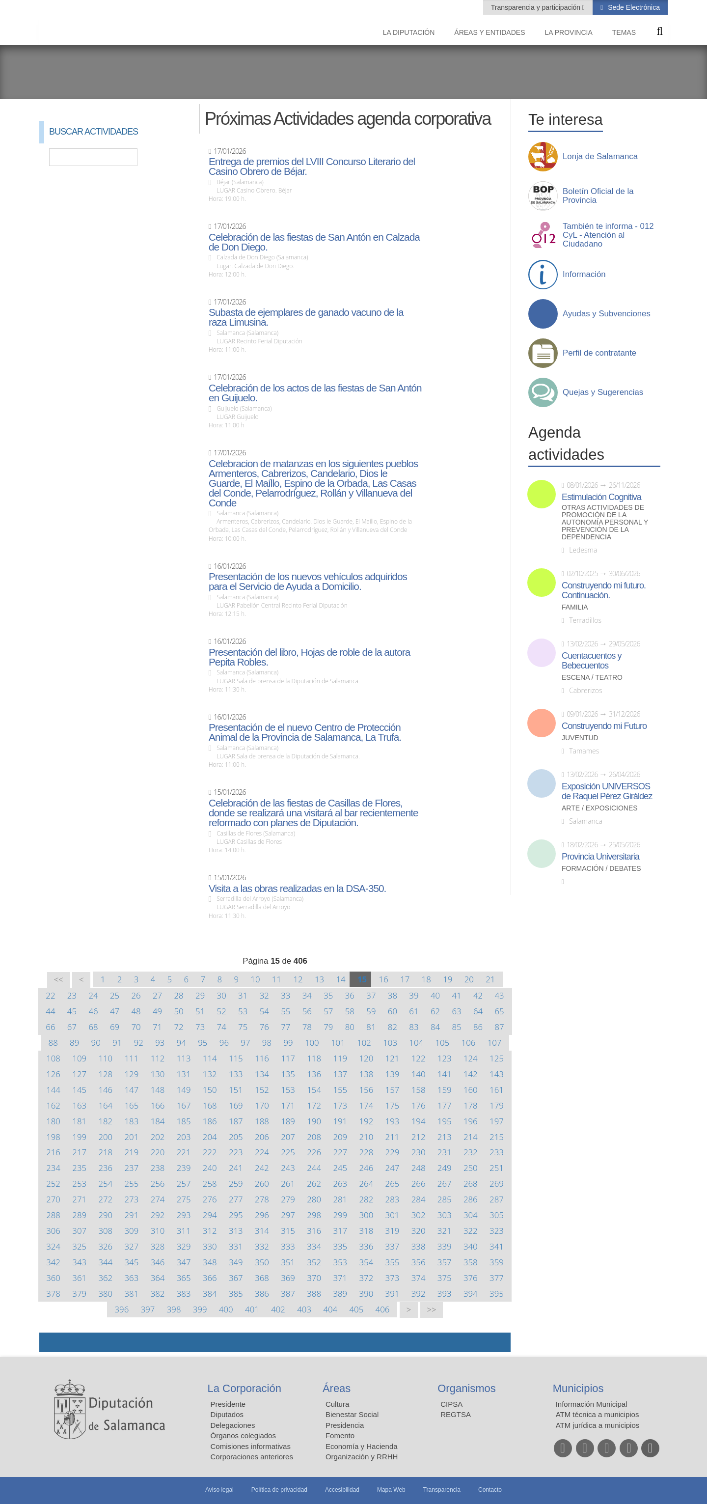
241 (236, 1167)
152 (262, 1089)
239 (184, 1167)
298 (314, 1215)
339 (444, 1246)
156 (366, 1089)
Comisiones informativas (251, 1446)
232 (470, 1152)
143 (496, 1074)
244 (314, 1167)
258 (210, 1183)
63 (456, 1011)
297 (288, 1215)
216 (53, 1152)
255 (132, 1183)
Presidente (228, 1404)
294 (210, 1215)
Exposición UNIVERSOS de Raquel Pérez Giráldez (607, 791)
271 (79, 1199)
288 (53, 1215)
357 (444, 1262)
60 (392, 1011)
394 (470, 1293)
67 (72, 1026)
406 (383, 1309)
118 (314, 1058)
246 (366, 1167)
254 (105, 1183)
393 (444, 1293)
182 (105, 1121)
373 (392, 1277)
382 (158, 1293)
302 (418, 1215)
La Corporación (244, 1388)
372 (366, 1277)
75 (242, 1026)
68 (93, 1026)
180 (53, 1121)
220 (158, 1152)
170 (262, 1105)
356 (418, 1262)
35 (328, 995)
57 (328, 1011)
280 (314, 1199)
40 (435, 995)
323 (496, 1230)
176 (418, 1105)
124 (470, 1058)
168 (210, 1105)
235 (79, 1167)
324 (53, 1246)
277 (236, 1199)
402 (278, 1309)
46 (93, 1011)
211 (392, 1136)
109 (79, 1058)
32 (264, 995)
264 (366, 1183)
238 (158, 1167)
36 (349, 995)
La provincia (569, 32)
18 (426, 979)
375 (444, 1277)
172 (314, 1105)
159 (444, 1089)
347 (184, 1262)
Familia (575, 607)
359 (496, 1262)
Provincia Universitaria (600, 857)
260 (262, 1183)
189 (288, 1121)
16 (383, 979)
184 (158, 1121)
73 (200, 1026)
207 (288, 1136)
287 (496, 1199)
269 (496, 1183)
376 (470, 1277)
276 (210, 1199)
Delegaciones (233, 1425)
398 (174, 1309)
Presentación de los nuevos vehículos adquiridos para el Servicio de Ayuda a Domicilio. (308, 581)
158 (418, 1089)
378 (53, 1293)
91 (117, 1042)
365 (184, 1277)
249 (444, 1167)
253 (79, 1183)
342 (53, 1262)
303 (444, 1215)
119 (340, 1058)
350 (262, 1262)
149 (184, 1089)
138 (366, 1074)
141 (444, 1074)
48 (135, 1011)
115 (236, 1058)
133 (236, 1074)
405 (357, 1309)
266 (418, 1183)
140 (418, 1074)
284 (418, 1199)
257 (184, 1183)
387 (288, 1293)
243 (288, 1167)
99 (288, 1042)
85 (456, 1026)
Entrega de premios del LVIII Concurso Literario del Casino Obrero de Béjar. (312, 166)
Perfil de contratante (599, 353)
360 (53, 1277)
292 (158, 1215)
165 (132, 1105)
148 (158, 1089)
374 (418, 1277)
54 (264, 1011)
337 (392, 1246)
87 (499, 1026)
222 (210, 1152)
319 (392, 1230)
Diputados (227, 1414)
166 (158, 1105)
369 (288, 1277)
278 (262, 1199)
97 (245, 1042)
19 (447, 979)
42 (478, 995)
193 (392, 1121)
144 (53, 1089)
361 (79, 1277)
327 (132, 1246)
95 (202, 1042)
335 (340, 1246)
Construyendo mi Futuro (604, 726)
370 (314, 1277)
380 (105, 1293)
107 (495, 1042)
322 (470, 1230)
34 (307, 995)
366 (210, 1277)
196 (470, 1121)
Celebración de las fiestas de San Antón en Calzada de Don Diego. (314, 242)
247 (392, 1167)
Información (584, 274)
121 (392, 1058)
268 (470, 1183)
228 (366, 1152)
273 (132, 1199)
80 (349, 1026)
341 (496, 1246)
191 (340, 1121)
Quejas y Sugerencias (603, 392)
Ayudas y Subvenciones (607, 313)
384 (210, 1293)
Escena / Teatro (592, 677)
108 (53, 1058)
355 (392, 1262)
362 (105, 1277)
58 (349, 1011)
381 (132, 1293)
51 (200, 1011)
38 (392, 995)
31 (242, 995)
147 (132, 1089)
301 (392, 1215)
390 (366, 1293)
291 (132, 1215)
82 (392, 1026)
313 (236, 1230)
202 (158, 1136)
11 (276, 979)
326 (105, 1246)
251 (496, 1167)
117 (288, 1058)
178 (470, 1105)
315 (288, 1230)
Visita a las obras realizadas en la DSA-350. (297, 888)
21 (490, 979)
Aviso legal (219, 1489)
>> (431, 1309)
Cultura (337, 1404)
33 (285, 995)
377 (496, 1277)
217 (79, 1152)
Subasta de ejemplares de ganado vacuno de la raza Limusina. (306, 317)
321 (444, 1230)
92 (138, 1042)
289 (79, 1215)
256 (158, 1183)
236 (105, 1167)
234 (53, 1167)
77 (285, 1026)
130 (158, 1074)
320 (418, 1230)
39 (413, 995)
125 (496, 1058)
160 (470, 1089)
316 (314, 1230)
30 (221, 995)
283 (392, 1199)
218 (105, 1152)
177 (444, 1105)
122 (418, 1058)
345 (132, 1262)
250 (470, 1167)
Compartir (51, 1342)
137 (340, 1074)
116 (262, 1058)
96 (224, 1042)
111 (132, 1058)
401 (252, 1309)
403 (304, 1309)
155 (340, 1089)
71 (157, 1026)
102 (364, 1042)
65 (499, 1011)
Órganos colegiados (243, 1435)
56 (307, 1011)
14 (340, 979)
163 (79, 1105)
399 (200, 1309)
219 (132, 1152)
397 (148, 1309)
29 (200, 995)
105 (442, 1042)
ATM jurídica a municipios (598, 1425)
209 (340, 1136)
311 (184, 1230)
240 (210, 1167)
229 (392, 1152)
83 (413, 1026)
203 (184, 1136)
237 (132, 1167)
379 (79, 1293)
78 (307, 1026)
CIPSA (451, 1404)
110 (105, 1058)
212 (418, 1136)
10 (255, 979)
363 (132, 1277)
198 (53, 1136)
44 (50, 1011)
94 (181, 1042)
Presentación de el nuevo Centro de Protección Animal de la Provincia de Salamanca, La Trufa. (305, 732)
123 (444, 1058)
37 (371, 995)
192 (366, 1121)
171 (288, 1105)
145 (79, 1089)
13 (319, 979)
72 (179, 1026)
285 (444, 1199)
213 (444, 1136)
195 (444, 1121)
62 (435, 1011)
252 (53, 1183)
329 (184, 1246)
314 (262, 1230)
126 (53, 1074)
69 (114, 1026)
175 (392, 1105)
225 (288, 1152)
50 (179, 1011)
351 (288, 1262)
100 (312, 1042)
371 (340, 1277)
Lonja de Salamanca (600, 156)
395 (496, 1293)
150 (210, 1089)
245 (340, 1167)
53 (242, 1011)
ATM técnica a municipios (597, 1414)
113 (184, 1058)
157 (392, 1089)
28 (179, 995)
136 (314, 1074)
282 (366, 1199)
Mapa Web (391, 1489)
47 (114, 1011)
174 (366, 1105)
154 (314, 1089)
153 (288, 1089)
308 (105, 1230)
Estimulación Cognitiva (601, 497)
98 (267, 1042)
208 (314, 1136)
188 (262, 1121)
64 (478, 1011)
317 (340, 1230)
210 (366, 1136)
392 (418, 1293)
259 (236, 1183)
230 (418, 1152)
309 (132, 1230)
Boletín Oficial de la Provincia (598, 196)
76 (264, 1026)
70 (135, 1026)
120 (366, 1058)
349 (236, 1262)
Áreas (337, 1388)
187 (236, 1121)
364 (158, 1277)
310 (158, 1230)
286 (470, 1199)
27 (157, 995)
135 (288, 1074)
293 (184, 1215)
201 (132, 1136)
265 (392, 1183)
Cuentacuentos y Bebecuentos (592, 660)
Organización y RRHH (362, 1456)
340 (470, 1246)
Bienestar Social (352, 1414)
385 (236, 1293)
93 (159, 1042)
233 (496, 1152)
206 (262, 1136)
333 (288, 1246)
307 (79, 1230)
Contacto (490, 1489)
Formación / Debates (601, 868)
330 (210, 1246)
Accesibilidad (342, 1489)
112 (158, 1058)
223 (236, 1152)
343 (79, 1262)
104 (416, 1042)
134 (262, 1074)
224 (262, 1152)
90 (96, 1042)
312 (210, 1230)
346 (158, 1262)
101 (338, 1042)
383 (184, 1293)
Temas (624, 32)
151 (236, 1089)
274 (158, 1199)
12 (297, 979)
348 (210, 1262)
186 (210, 1121)
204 (210, 1136)
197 (496, 1121)
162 (53, 1105)
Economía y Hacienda (362, 1446)
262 (314, 1183)
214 (470, 1136)
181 (79, 1121)
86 (478, 1026)
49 (157, 1011)
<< (58, 979)
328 (158, 1246)
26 (135, 995)
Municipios (578, 1388)
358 (470, 1262)
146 (105, 1089)
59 (371, 1011)
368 (262, 1277)
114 (210, 1058)
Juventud (580, 738)
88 (53, 1042)
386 (262, 1293)
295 (236, 1215)
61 (413, 1011)
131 (184, 1074)
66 (50, 1026)
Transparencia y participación (536, 7)
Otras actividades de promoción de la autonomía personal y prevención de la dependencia (605, 522)
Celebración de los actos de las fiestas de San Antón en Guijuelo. (315, 393)
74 (221, 1026)
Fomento (340, 1435)
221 (184, 1152)
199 (79, 1136)
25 (114, 995)
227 (340, 1152)
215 (496, 1136)
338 (418, 1246)
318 (366, 1230)
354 (366, 1262)
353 (340, 1262)
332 (262, 1246)
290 (105, 1215)
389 (340, 1293)
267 (444, 1183)
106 (469, 1042)
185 (184, 1121)
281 (340, 1199)
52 (221, 1011)
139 (392, 1074)
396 (122, 1309)
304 (470, 1215)
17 (404, 979)
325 (79, 1246)
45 (72, 1011)
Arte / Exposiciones (600, 808)
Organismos (466, 1388)
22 (50, 995)
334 (314, 1246)
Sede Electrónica (633, 7)
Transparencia (442, 1489)
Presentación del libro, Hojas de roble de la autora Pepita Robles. (309, 657)
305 (496, 1215)
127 (79, 1074)
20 (469, 979)
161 (496, 1089)
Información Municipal (591, 1404)
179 (496, 1105)
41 (456, 995)
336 (366, 1246)
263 (340, 1183)
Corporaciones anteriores (252, 1456)
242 (262, 1167)
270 (53, 1199)
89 (74, 1042)
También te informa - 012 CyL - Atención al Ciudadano (608, 235)
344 (105, 1262)
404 (330, 1309)
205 (236, 1136)
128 (105, 1074)
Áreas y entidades (489, 32)
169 (236, 1105)
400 (226, 1309)
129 (132, 1074)
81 (371, 1026)
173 (340, 1105)
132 (210, 1074)
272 (105, 1199)
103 (390, 1042)
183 (132, 1121)
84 (435, 1026)
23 (72, 995)
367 (236, 1277)
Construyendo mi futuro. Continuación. (604, 590)
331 (236, 1246)
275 (184, 1199)
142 (470, 1074)
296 (262, 1215)
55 (285, 1011)
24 (93, 995)
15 (362, 979)
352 (314, 1262)
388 (314, 1293)
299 (340, 1215)
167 (184, 1105)
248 (418, 1167)
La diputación (409, 32)
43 (499, 995)
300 (366, 1215)
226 (314, 1152)
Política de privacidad (279, 1489)
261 (288, 1183)
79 (328, 1026)
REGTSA (455, 1414)
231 (444, 1152)
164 (105, 1105)
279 (288, 1199)
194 (418, 1121)
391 (392, 1293)
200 (105, 1136)
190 (314, 1121)
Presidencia (345, 1425)
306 (53, 1230)
